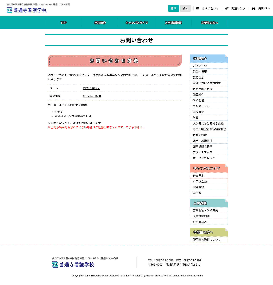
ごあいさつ (200, 66)
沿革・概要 (200, 71)
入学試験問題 (201, 216)
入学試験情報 (173, 23)
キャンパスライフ (137, 23)
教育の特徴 (200, 135)
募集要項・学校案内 (205, 210)
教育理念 (198, 77)
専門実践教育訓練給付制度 (209, 129)
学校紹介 (100, 23)
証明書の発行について (207, 239)
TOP (63, 23)
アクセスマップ (202, 152)
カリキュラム (201, 106)
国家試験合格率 (202, 146)
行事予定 (198, 175)
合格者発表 (200, 222)
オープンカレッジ (204, 158)
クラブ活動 (200, 181)
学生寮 (197, 193)
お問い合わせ (207, 8)
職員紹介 (198, 94)
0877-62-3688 (92, 96)
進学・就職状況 (202, 140)
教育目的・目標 (202, 89)
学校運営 (198, 100)
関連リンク (235, 8)
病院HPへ (261, 8)
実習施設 (198, 187)
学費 (195, 117)
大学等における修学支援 (208, 123)
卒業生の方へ (209, 23)
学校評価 (198, 112)
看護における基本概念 (207, 83)
